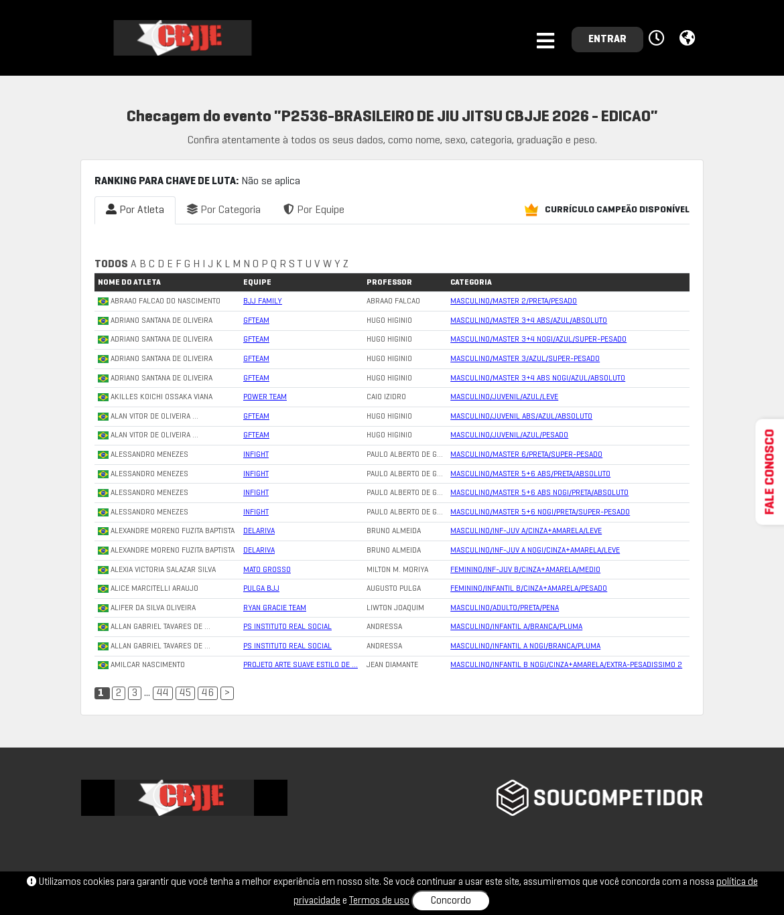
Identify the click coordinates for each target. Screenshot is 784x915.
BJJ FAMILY (262, 301)
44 (163, 693)
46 (208, 693)
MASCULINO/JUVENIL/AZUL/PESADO (509, 435)
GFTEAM (256, 321)
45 (185, 693)
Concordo (451, 901)
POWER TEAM (265, 397)
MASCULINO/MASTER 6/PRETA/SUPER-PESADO (526, 454)
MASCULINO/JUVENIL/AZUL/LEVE (504, 397)
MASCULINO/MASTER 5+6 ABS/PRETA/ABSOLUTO (530, 474)
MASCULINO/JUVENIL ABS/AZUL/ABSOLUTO (521, 416)
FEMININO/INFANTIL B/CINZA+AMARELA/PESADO (528, 588)
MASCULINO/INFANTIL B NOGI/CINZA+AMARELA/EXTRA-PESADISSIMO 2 (566, 665)
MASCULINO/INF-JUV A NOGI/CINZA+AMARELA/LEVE (535, 550)
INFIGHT (256, 454)
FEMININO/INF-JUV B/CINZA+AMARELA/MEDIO (525, 570)
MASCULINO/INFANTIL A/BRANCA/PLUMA (516, 627)
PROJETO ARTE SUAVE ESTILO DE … (300, 665)
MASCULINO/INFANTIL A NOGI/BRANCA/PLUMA (525, 646)
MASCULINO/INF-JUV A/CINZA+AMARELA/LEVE (526, 531)
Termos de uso (379, 901)
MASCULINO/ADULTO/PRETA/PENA (504, 608)
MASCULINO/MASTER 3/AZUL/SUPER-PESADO (525, 359)
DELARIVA (259, 531)
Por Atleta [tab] (135, 209)
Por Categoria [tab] (224, 209)
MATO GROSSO (267, 570)
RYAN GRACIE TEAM (274, 608)
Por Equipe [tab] (313, 209)
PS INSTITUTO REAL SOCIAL (287, 627)
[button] (658, 39)
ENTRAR (607, 39)
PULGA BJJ (261, 588)
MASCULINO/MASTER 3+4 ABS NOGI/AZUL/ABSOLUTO (537, 378)
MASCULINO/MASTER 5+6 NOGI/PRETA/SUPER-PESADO (540, 512)
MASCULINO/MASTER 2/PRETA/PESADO (513, 301)
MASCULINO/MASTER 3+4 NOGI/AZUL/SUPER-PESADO (538, 339)
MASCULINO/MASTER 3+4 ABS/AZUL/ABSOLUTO (528, 321)
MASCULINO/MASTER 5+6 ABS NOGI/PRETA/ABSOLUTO (539, 493)
